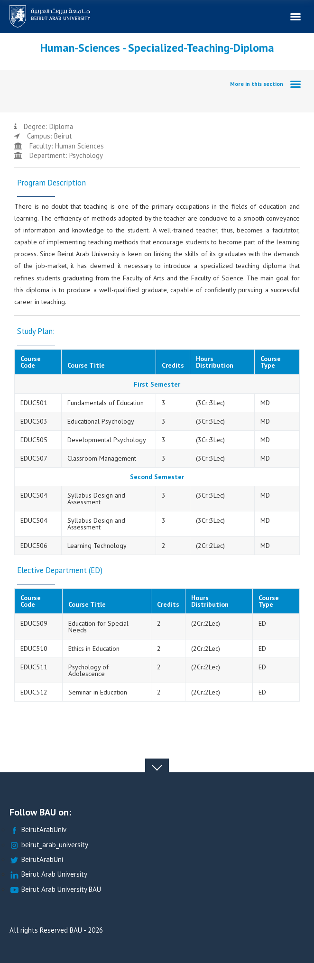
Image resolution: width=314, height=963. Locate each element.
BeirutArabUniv (37, 830)
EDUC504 (33, 495)
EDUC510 (33, 648)
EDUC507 (33, 458)
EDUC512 (33, 692)
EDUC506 (33, 545)
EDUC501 (33, 402)
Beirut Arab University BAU (55, 890)
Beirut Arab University (48, 874)
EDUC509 (33, 623)
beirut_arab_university (48, 845)
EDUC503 (33, 421)
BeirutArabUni (36, 860)
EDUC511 (33, 667)
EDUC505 (33, 439)
